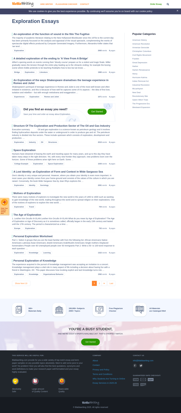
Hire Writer (46, 4)
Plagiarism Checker (66, 4)
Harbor (135, 66)
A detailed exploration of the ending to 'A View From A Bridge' (50, 58)
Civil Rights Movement (141, 55)
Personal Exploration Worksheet (33, 236)
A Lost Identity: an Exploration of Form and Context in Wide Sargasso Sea (58, 171)
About (95, 360)
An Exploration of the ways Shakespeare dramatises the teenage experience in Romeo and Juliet (60, 82)
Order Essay (156, 4)
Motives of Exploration (27, 193)
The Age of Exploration (27, 214)
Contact (84, 4)
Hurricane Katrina (139, 77)
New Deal (136, 92)
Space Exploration (24, 150)
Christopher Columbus (141, 51)
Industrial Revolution (141, 85)
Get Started (97, 111)
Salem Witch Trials (140, 100)
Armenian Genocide (140, 47)
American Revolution (141, 44)
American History (139, 40)
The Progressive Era (141, 104)
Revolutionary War (140, 96)
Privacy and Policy (101, 370)
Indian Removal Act (140, 81)
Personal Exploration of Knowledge (34, 260)
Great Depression (139, 62)
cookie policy (145, 11)
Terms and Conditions (102, 374)
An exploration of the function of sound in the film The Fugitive (51, 34)
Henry (134, 74)
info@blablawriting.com (143, 360)
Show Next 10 (21, 283)
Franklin (135, 59)
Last (111, 283)
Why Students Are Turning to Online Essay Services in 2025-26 (109, 381)
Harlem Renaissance (141, 70)
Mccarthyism (137, 89)
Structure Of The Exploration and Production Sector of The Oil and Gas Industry (61, 125)
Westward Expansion (141, 107)
